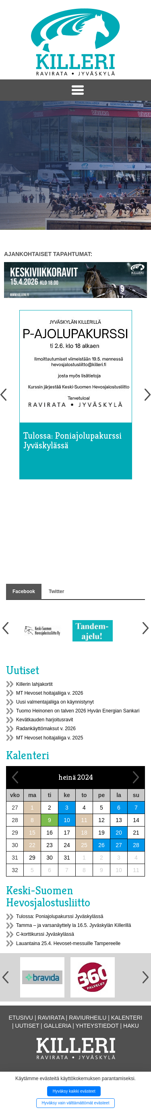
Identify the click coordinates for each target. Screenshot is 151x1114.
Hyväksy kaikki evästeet (74, 1091)
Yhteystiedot (97, 1025)
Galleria (57, 1025)
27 (119, 845)
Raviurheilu (87, 1017)
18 (84, 832)
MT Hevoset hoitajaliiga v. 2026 (49, 693)
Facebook (23, 591)
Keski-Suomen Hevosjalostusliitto (48, 896)
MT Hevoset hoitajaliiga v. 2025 (49, 738)
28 (136, 845)
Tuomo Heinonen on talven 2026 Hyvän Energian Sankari (77, 711)
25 (84, 845)
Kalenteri (27, 755)
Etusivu (21, 1017)
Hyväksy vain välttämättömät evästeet (76, 1103)
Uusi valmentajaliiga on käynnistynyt (55, 702)
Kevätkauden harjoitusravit (44, 720)
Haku (131, 1025)
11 (84, 820)
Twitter (56, 591)
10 (67, 820)
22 (32, 845)
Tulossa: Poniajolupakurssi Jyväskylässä (59, 916)
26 (101, 845)
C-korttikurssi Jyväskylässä (45, 934)
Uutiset (22, 670)
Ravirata (51, 1017)
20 (119, 832)
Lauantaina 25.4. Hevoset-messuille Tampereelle (68, 943)
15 (32, 832)
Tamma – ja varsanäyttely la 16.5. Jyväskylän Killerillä (73, 925)
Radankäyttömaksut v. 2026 (46, 728)
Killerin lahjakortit (34, 684)
